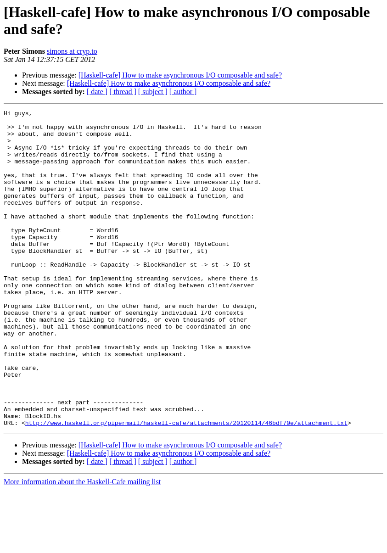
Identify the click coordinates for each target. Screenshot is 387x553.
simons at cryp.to (72, 51)
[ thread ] (122, 91)
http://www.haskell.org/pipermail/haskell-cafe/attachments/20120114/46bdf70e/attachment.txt (186, 486)
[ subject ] (153, 91)
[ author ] (183, 91)
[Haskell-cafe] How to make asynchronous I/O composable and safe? (180, 75)
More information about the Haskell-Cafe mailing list (82, 545)
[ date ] (97, 91)
